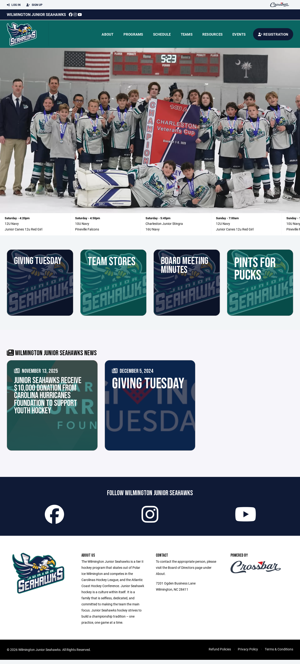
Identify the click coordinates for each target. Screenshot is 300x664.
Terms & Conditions (279, 653)
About (107, 34)
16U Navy (153, 229)
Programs (133, 34)
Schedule (162, 34)
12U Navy (12, 223)
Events (239, 34)
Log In (13, 5)
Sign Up (34, 5)
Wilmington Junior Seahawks (36, 14)
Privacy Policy (248, 653)
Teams (186, 34)
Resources (212, 34)
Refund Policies (220, 653)
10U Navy (82, 223)
